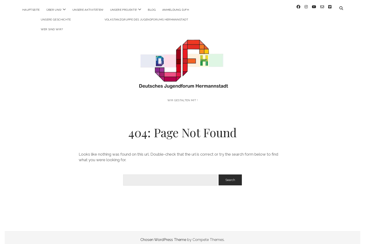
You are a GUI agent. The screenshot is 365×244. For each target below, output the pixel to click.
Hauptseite (31, 9)
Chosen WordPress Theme (163, 235)
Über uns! (54, 9)
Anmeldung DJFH (175, 9)
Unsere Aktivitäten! (88, 9)
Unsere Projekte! (123, 9)
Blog (151, 9)
